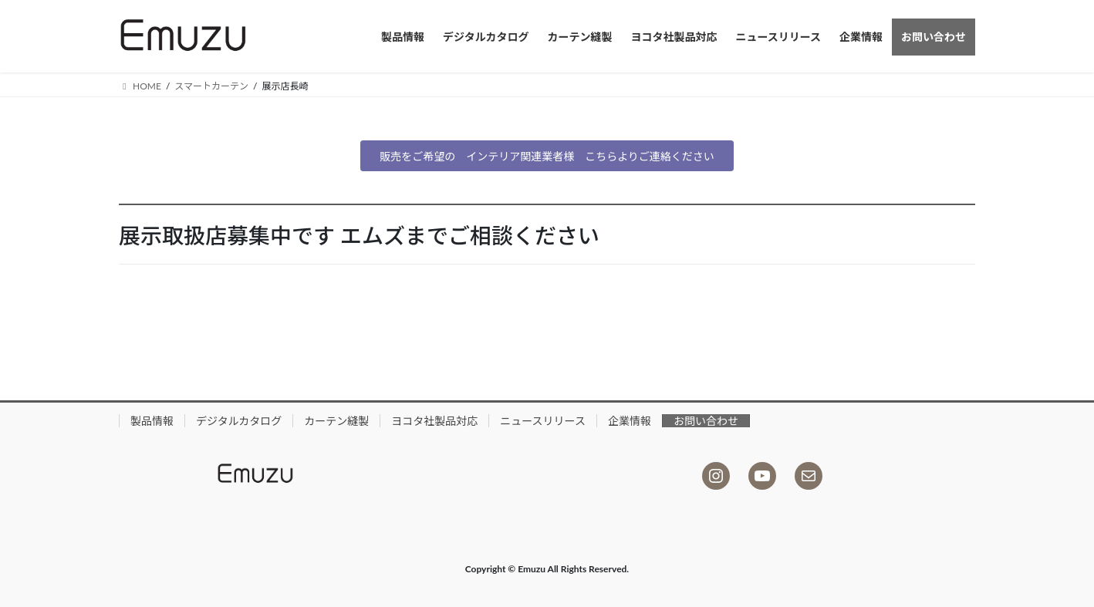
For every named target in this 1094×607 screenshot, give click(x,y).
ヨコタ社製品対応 (434, 420)
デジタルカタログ (239, 420)
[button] (547, 155)
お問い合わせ (706, 420)
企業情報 (629, 420)
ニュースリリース (543, 420)
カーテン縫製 (336, 420)
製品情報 (152, 420)
